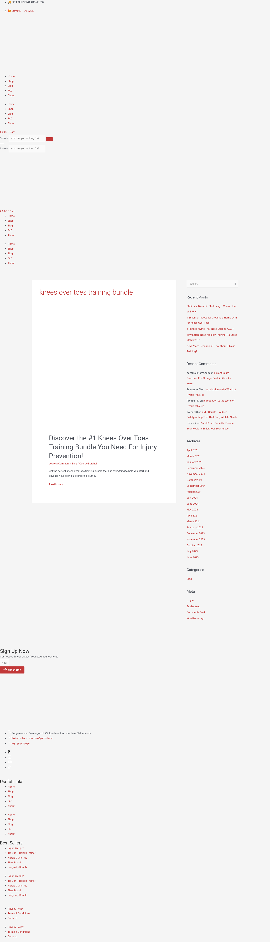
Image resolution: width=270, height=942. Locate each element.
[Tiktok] (9, 761)
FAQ (10, 90)
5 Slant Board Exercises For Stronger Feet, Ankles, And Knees (210, 377)
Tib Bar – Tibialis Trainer (22, 847)
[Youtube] (10, 756)
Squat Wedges (16, 842)
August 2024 (194, 488)
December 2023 (196, 528)
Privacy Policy (16, 902)
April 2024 (192, 511)
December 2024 (196, 465)
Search (4, 138)
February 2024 (195, 523)
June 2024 (193, 500)
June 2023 (193, 552)
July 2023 (192, 546)
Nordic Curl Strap (17, 851)
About (11, 95)
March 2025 (193, 453)
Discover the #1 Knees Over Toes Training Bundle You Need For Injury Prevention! (103, 447)
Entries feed (193, 600)
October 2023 (194, 540)
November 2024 (196, 470)
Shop (11, 81)
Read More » (56, 484)
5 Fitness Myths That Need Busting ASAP (210, 328)
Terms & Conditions (19, 907)
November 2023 (196, 534)
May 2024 (192, 505)
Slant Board (14, 856)
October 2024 (194, 476)
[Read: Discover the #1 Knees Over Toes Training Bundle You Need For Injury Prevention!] (104, 374)
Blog (10, 85)
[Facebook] (9, 746)
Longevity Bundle (17, 861)
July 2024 (192, 494)
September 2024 (196, 482)
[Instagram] (9, 751)
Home (11, 76)
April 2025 (192, 447)
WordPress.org (195, 612)
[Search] (51, 139)
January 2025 (194, 459)
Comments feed (196, 606)
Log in (190, 595)
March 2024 (193, 517)
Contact (12, 912)
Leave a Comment (59, 463)
